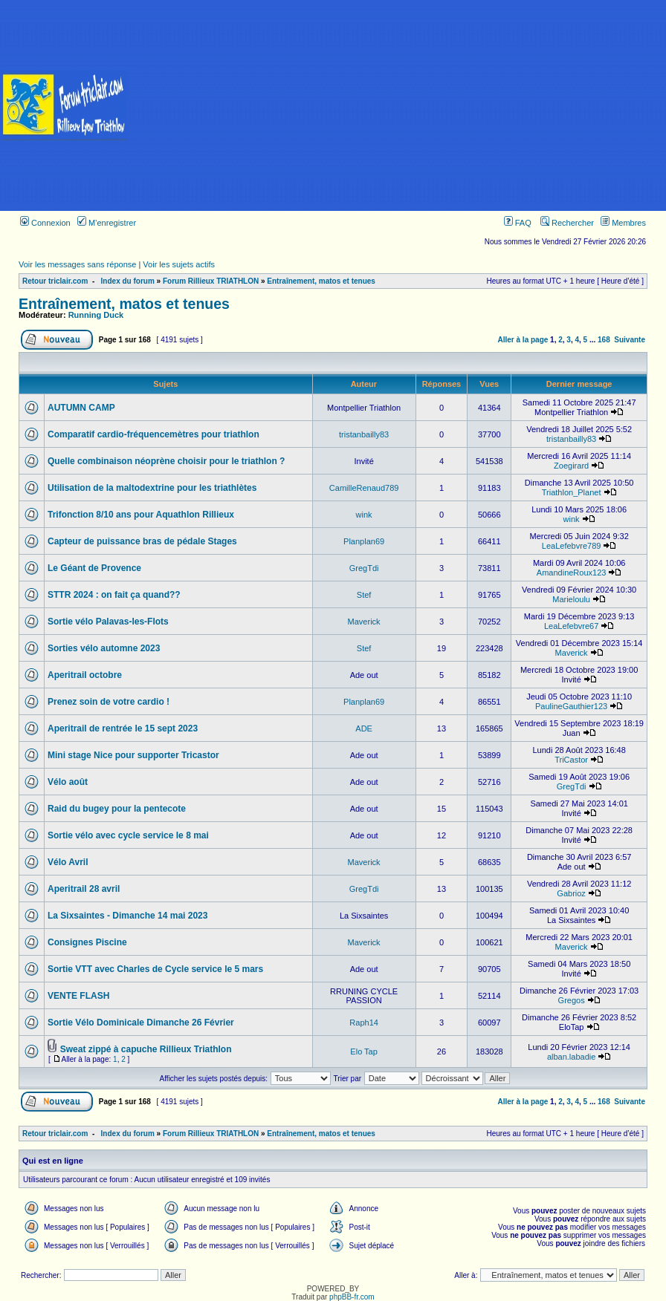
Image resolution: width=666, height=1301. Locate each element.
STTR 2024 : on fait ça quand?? (114, 595)
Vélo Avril (68, 862)
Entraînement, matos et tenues (321, 281)
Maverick (364, 621)
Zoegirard (571, 465)
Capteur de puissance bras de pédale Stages (142, 541)
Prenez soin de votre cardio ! (108, 702)
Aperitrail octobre (85, 675)
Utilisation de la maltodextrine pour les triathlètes (152, 488)
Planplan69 (363, 541)
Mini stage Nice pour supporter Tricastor (133, 755)
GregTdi (364, 568)
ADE (363, 728)
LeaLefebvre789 (571, 545)
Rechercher (567, 222)
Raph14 (363, 1022)
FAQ (517, 222)
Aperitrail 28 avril (84, 889)
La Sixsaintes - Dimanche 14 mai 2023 (127, 915)
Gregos (571, 1000)
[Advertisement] (398, 105)
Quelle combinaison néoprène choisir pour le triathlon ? (166, 461)
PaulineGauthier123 (571, 706)
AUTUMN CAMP (81, 407)
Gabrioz (571, 893)
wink (364, 514)
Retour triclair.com (55, 281)
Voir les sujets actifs (179, 264)
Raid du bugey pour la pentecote (117, 808)
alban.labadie (571, 1056)
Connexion (45, 222)
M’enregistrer (106, 222)
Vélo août (68, 782)
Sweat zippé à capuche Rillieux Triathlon (146, 1049)
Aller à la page (523, 340)
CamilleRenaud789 (364, 487)
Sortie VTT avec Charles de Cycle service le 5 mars (155, 969)
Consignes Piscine (87, 942)
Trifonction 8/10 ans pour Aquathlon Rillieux (141, 514)
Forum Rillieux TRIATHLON (211, 281)
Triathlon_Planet (571, 492)
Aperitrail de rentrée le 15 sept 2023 (123, 728)
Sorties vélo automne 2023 (104, 648)
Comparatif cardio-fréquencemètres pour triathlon (153, 434)
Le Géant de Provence (94, 568)
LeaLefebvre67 (571, 626)
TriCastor (571, 759)
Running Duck (96, 314)
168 (604, 340)
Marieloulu (571, 599)
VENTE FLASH (78, 996)
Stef (364, 594)
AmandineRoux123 (572, 572)
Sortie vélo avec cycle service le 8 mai (128, 835)
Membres (623, 222)
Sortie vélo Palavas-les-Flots (108, 621)
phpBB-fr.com (352, 1297)
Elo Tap (364, 1051)
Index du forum (128, 281)
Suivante (629, 340)
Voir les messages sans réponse (77, 264)
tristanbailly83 (364, 434)
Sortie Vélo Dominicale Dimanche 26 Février (141, 1022)
